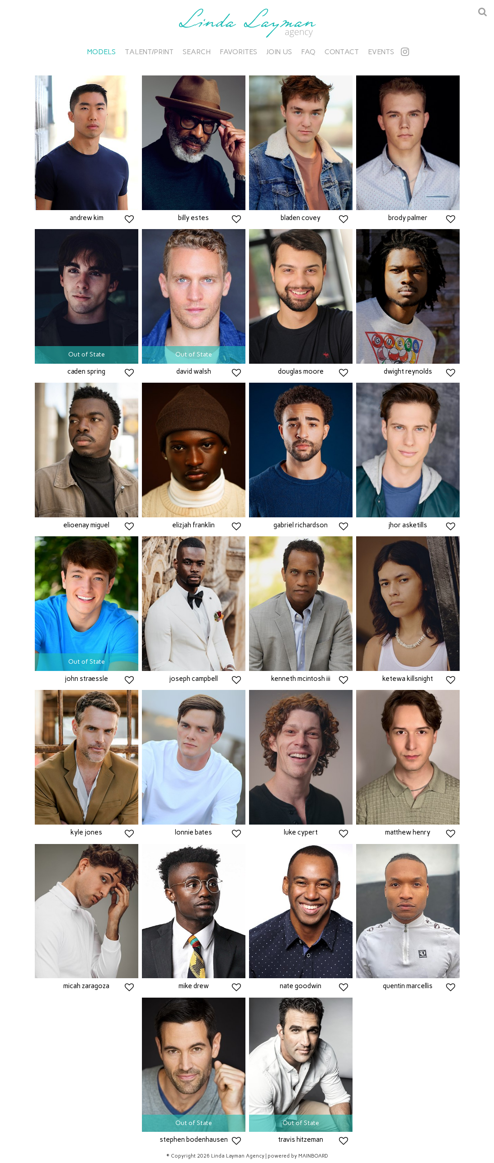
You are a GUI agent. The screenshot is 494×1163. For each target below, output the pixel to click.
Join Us (279, 51)
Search (197, 51)
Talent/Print (149, 51)
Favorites (238, 51)
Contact (342, 51)
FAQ (308, 51)
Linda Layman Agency (247, 23)
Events (381, 51)
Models (101, 51)
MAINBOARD (313, 1156)
